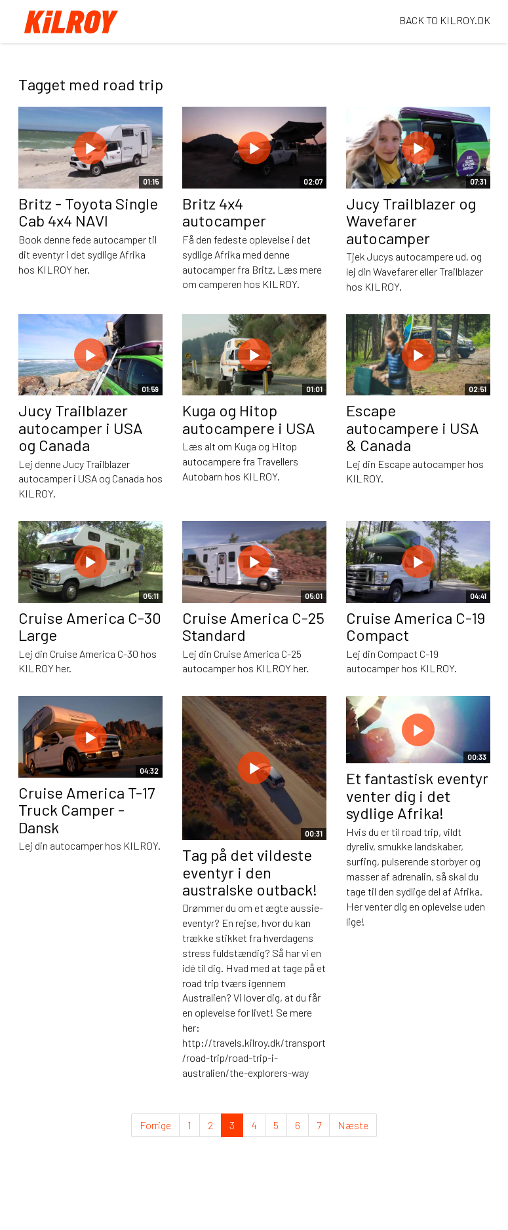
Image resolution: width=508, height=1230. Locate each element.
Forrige (155, 1125)
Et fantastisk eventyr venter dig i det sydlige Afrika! (417, 795)
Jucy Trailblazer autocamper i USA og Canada (80, 427)
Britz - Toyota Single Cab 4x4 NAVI (88, 212)
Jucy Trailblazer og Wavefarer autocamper (411, 220)
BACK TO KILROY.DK (444, 20)
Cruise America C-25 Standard (253, 626)
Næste (353, 1125)
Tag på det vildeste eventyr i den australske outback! (249, 872)
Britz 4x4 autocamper (224, 212)
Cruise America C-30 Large (89, 626)
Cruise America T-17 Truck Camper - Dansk (86, 810)
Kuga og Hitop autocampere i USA (248, 419)
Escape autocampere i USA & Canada (412, 427)
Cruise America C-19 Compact (415, 626)
